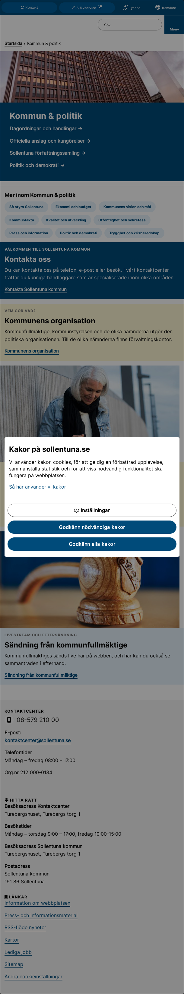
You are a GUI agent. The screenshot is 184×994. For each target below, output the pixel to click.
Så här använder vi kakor (37, 487)
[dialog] (92, 497)
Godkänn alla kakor (92, 544)
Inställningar (92, 510)
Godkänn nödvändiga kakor (92, 527)
